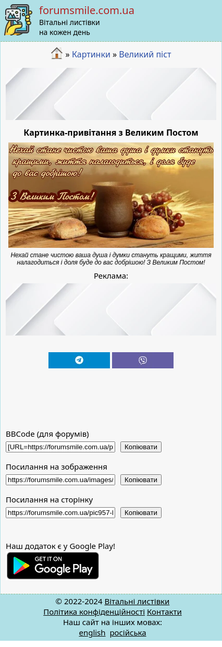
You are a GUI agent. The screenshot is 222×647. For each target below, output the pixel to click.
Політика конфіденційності (94, 611)
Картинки (91, 54)
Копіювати (141, 447)
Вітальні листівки (136, 601)
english (92, 632)
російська (127, 632)
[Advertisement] (111, 94)
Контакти (164, 611)
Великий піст (145, 54)
